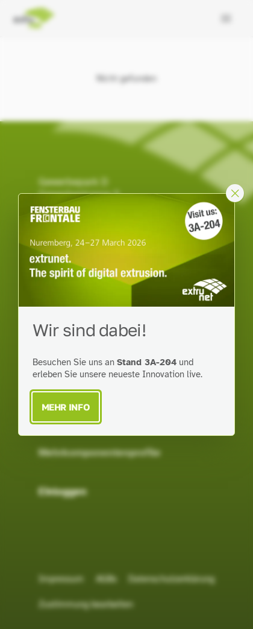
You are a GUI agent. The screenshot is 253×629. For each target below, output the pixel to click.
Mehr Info (66, 406)
